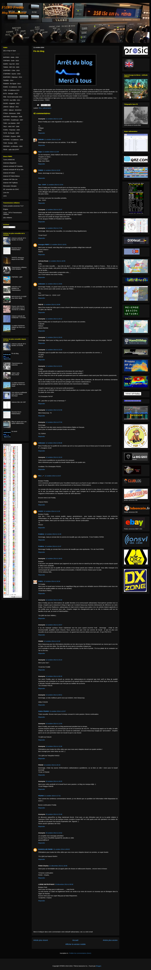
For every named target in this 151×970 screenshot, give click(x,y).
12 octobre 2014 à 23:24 (54, 660)
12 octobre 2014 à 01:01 (54, 366)
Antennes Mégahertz (9, 163)
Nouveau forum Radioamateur (16, 248)
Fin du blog (15, 353)
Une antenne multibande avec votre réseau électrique (19, 394)
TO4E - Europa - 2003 (10, 143)
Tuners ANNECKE (9, 159)
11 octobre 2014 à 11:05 (54, 119)
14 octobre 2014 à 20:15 (52, 765)
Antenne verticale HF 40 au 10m (13, 169)
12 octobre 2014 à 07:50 (54, 422)
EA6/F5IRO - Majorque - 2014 (12, 77)
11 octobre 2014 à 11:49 (52, 139)
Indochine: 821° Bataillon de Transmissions (16, 288)
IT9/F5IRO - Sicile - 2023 (11, 60)
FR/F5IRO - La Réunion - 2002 (12, 146)
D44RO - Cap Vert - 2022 (11, 64)
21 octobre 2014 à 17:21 (52, 796)
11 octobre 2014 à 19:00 (54, 284)
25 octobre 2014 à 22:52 (54, 833)
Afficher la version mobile (75, 944)
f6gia (40, 152)
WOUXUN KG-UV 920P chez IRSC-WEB (19, 297)
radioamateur (46, 108)
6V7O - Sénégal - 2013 (10, 93)
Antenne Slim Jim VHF (19, 402)
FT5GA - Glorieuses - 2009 (11, 113)
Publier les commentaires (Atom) (80, 953)
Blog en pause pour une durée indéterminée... (19, 422)
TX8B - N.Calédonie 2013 (11, 90)
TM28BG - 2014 (8, 80)
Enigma (5, 209)
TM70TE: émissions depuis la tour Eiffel (18, 258)
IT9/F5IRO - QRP (17, 277)
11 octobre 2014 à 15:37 (54, 209)
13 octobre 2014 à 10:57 (57, 711)
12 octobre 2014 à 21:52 (52, 641)
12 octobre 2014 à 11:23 (52, 511)
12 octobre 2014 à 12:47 (53, 546)
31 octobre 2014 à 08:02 (61, 849)
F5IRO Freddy (13, 7)
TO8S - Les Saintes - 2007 (11, 123)
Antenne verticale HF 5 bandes (13, 166)
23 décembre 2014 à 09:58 (64, 884)
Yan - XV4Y (42, 184)
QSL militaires (7, 217)
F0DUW (41, 139)
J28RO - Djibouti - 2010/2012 (12, 110)
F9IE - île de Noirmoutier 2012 (12, 97)
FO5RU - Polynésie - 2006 (11, 130)
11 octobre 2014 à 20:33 (54, 337)
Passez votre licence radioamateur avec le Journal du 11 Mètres (18, 307)
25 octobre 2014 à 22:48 (54, 814)
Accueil (75, 940)
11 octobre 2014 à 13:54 (55, 184)
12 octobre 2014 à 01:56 (54, 410)
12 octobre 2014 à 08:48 (54, 443)
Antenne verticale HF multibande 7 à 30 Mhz (19, 317)
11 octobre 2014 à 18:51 (58, 244)
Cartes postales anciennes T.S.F (13, 206)
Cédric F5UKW (43, 711)
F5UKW (41, 796)
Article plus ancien (110, 940)
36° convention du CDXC (11, 189)
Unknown (41, 284)
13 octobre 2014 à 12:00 (54, 723)
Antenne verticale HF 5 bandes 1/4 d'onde (19, 239)
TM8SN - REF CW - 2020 (11, 67)
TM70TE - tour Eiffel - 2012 (11, 100)
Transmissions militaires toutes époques (19, 268)
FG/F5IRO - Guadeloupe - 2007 (13, 120)
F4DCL (40, 581)
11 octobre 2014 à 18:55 (57, 261)
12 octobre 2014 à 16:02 (54, 558)
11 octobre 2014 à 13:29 (52, 170)
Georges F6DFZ (44, 244)
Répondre (41, 133)
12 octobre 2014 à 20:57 (54, 625)
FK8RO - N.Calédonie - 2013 (12, 87)
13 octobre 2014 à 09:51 (54, 695)
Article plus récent (40, 940)
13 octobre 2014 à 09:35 (54, 676)
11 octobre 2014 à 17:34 (54, 228)
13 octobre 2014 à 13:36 (54, 746)
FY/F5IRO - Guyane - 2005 (11, 136)
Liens (5, 196)
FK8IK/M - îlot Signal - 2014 (12, 83)
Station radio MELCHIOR (16, 373)
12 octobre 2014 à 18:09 (54, 600)
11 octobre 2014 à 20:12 (54, 319)
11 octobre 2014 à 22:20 (54, 349)
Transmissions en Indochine (17, 364)
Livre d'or (6, 192)
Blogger (98, 966)
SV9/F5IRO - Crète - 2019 (11, 70)
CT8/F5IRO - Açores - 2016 (11, 74)
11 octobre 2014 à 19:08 (52, 304)
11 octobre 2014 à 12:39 (50, 152)
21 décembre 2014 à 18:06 (58, 866)
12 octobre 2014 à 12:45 (53, 534)
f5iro (40, 108)
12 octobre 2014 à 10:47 (53, 476)
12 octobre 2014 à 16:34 (52, 581)
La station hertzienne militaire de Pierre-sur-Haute (18, 327)
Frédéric (41, 534)
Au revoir (14, 431)
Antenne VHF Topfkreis (10, 183)
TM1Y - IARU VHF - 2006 (11, 126)
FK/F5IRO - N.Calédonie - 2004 (13, 140)
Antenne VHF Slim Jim (10, 179)
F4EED (40, 170)
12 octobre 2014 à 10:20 (54, 457)
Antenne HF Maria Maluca (11, 176)
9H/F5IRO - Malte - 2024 (11, 57)
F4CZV (40, 511)
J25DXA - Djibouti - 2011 (11, 107)
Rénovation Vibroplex (10, 186)
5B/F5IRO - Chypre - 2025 (11, 54)
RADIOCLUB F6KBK (45, 849)
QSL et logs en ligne (9, 50)
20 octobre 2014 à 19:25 (54, 781)
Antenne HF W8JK (9, 173)
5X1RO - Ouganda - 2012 (11, 103)
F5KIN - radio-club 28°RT (11, 149)
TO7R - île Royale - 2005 (11, 133)
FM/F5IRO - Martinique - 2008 (12, 116)
